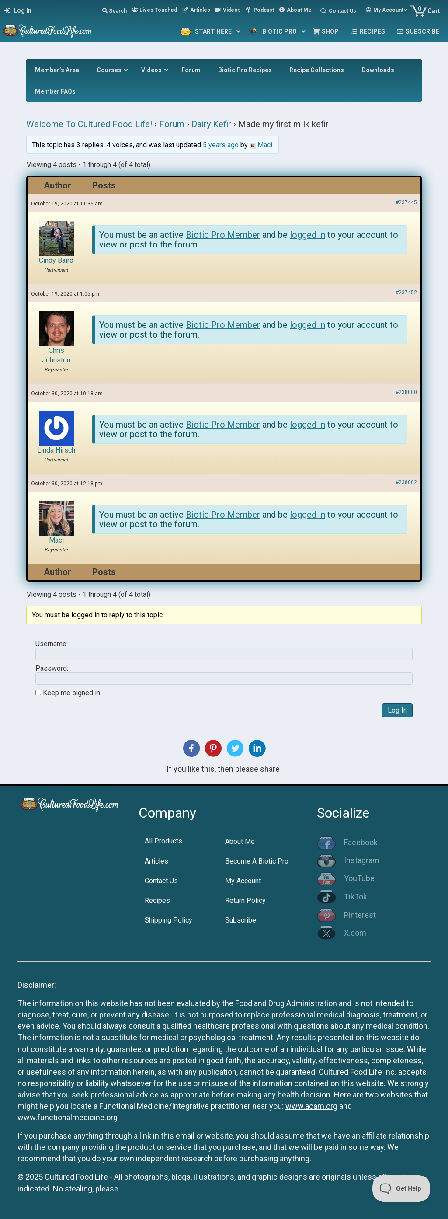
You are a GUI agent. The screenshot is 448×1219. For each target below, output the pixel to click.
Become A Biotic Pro (256, 861)
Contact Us (161, 881)
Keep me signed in (71, 693)
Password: (51, 668)
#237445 (406, 202)
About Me (240, 841)
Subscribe (240, 920)
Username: (51, 644)
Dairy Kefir (211, 124)
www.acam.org (311, 1106)
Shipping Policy (168, 920)
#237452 (406, 292)
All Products (163, 841)
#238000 (406, 392)
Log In (397, 710)
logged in (307, 235)
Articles (156, 861)
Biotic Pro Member (223, 235)
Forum (171, 124)
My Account (243, 881)
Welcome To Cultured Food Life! (89, 124)
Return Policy (245, 900)
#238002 (406, 482)
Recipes (157, 900)
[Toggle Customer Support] (401, 1188)
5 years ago (221, 145)
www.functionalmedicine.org (67, 1117)
